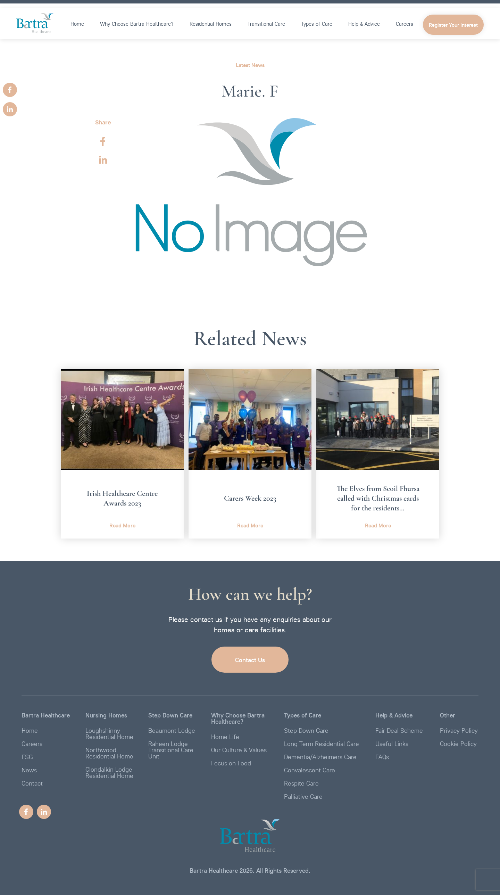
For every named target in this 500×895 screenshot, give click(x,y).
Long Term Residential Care (321, 743)
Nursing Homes (106, 715)
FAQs (382, 757)
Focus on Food (231, 763)
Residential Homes (211, 24)
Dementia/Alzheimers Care (320, 757)
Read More (122, 525)
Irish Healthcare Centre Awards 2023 (122, 498)
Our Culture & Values (239, 750)
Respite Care (301, 783)
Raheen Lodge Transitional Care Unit (170, 750)
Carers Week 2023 (250, 498)
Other (447, 715)
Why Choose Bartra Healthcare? (137, 24)
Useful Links (391, 743)
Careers (404, 24)
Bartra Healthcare (46, 715)
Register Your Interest (453, 25)
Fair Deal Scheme (399, 730)
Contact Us (250, 660)
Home (77, 24)
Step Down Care (170, 715)
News (29, 770)
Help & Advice (364, 24)
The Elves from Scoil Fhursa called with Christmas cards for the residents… (377, 498)
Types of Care (316, 24)
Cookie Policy (458, 743)
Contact (32, 783)
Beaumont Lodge (171, 730)
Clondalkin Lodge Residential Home (109, 772)
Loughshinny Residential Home (109, 733)
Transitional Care (266, 24)
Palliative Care (303, 796)
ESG (27, 757)
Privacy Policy (459, 730)
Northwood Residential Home (109, 753)
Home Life (225, 736)
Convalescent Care (309, 770)
